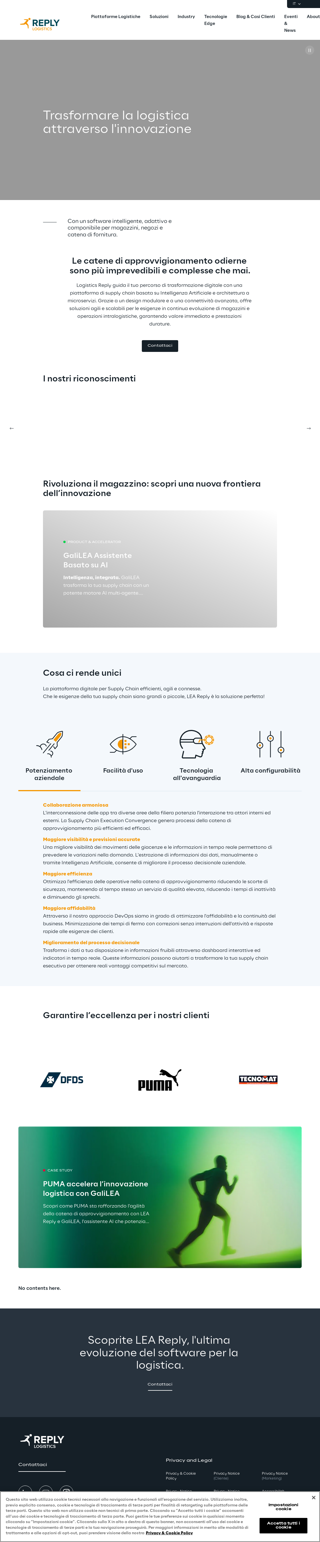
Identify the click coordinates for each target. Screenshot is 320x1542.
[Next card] (308, 428)
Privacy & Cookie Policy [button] (181, 1476)
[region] (160, 1516)
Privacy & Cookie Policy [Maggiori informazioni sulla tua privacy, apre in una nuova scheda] (169, 1533)
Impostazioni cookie (283, 1507)
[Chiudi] (313, 1497)
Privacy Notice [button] (227, 1476)
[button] (160, 346)
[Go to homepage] (45, 24)
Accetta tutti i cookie (283, 1525)
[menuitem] (115, 17)
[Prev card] (11, 428)
